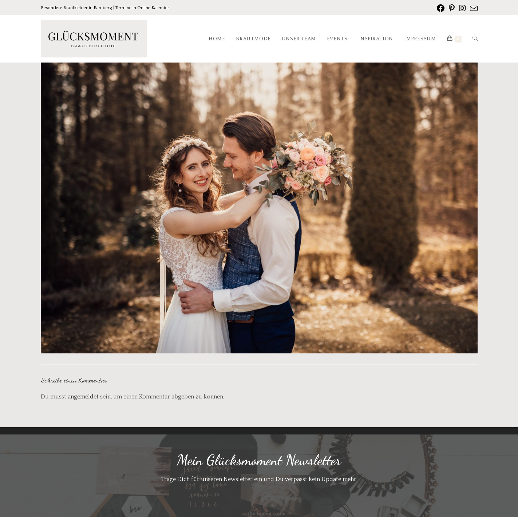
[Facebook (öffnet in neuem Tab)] (441, 8)
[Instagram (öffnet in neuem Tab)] (462, 8)
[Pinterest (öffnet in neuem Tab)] (452, 8)
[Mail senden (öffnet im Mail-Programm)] (473, 8)
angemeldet (83, 396)
